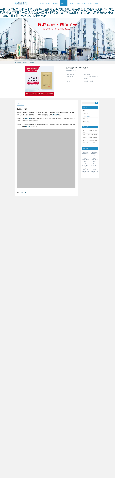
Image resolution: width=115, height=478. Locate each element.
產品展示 (25, 62)
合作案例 (84, 3)
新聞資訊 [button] (71, 3)
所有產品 (85, 110)
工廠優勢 (78, 3)
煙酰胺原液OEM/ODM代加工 (90, 137)
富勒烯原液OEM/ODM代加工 (90, 134)
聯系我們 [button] (97, 3)
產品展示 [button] (63, 3)
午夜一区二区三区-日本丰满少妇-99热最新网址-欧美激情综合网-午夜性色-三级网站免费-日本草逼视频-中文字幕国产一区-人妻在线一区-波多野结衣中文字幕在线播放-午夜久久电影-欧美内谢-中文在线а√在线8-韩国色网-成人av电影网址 (57, 12)
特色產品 (86, 113)
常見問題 (90, 3)
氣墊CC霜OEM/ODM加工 (89, 143)
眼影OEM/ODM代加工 (94, 165)
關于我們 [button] (48, 3)
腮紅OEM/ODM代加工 (85, 159)
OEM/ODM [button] (56, 3)
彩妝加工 (86, 118)
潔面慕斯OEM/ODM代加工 (85, 171)
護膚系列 (32, 62)
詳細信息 (20, 104)
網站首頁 (42, 3)
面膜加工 (23, 192)
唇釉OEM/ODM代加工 (85, 165)
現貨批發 (86, 121)
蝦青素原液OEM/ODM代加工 (90, 140)
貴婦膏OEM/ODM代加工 (94, 171)
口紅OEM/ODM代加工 (94, 159)
